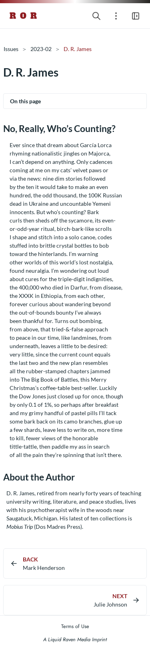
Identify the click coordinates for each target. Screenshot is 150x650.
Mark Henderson (44, 567)
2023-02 (41, 48)
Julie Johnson (110, 604)
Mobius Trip (19, 526)
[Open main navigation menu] (135, 16)
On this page (25, 101)
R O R (24, 16)
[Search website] (96, 16)
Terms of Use (75, 626)
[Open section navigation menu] (116, 15)
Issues (11, 48)
